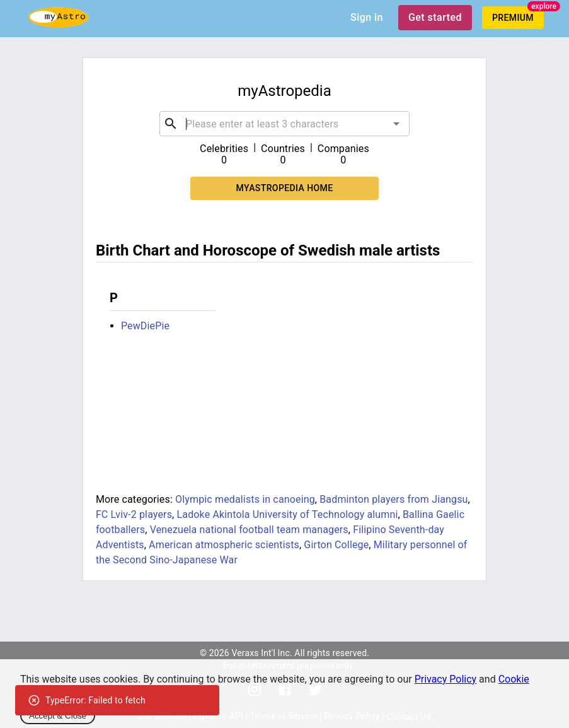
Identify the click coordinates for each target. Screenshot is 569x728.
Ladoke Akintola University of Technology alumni (287, 514)
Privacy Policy (446, 679)
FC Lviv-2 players (134, 514)
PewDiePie (145, 326)
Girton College (336, 545)
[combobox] (284, 123)
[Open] (396, 123)
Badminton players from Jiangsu (393, 499)
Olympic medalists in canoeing (245, 499)
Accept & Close (57, 715)
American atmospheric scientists (224, 545)
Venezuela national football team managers (249, 530)
